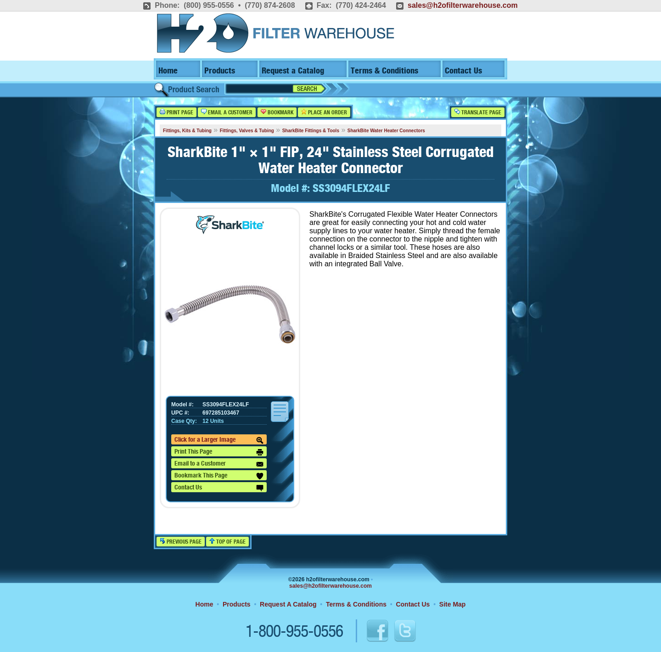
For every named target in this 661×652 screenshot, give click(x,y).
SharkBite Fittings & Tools (310, 130)
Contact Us (463, 71)
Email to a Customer (218, 464)
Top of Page (227, 541)
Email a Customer (226, 112)
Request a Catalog (293, 71)
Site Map (452, 604)
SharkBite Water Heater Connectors (386, 130)
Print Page (176, 112)
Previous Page (181, 541)
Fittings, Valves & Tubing (247, 130)
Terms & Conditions (384, 71)
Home (168, 71)
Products (219, 71)
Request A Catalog (288, 604)
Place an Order (324, 112)
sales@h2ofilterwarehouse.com (463, 5)
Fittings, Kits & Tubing (187, 130)
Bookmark (277, 112)
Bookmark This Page (218, 476)
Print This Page (218, 452)
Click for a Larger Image (218, 440)
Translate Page (477, 112)
